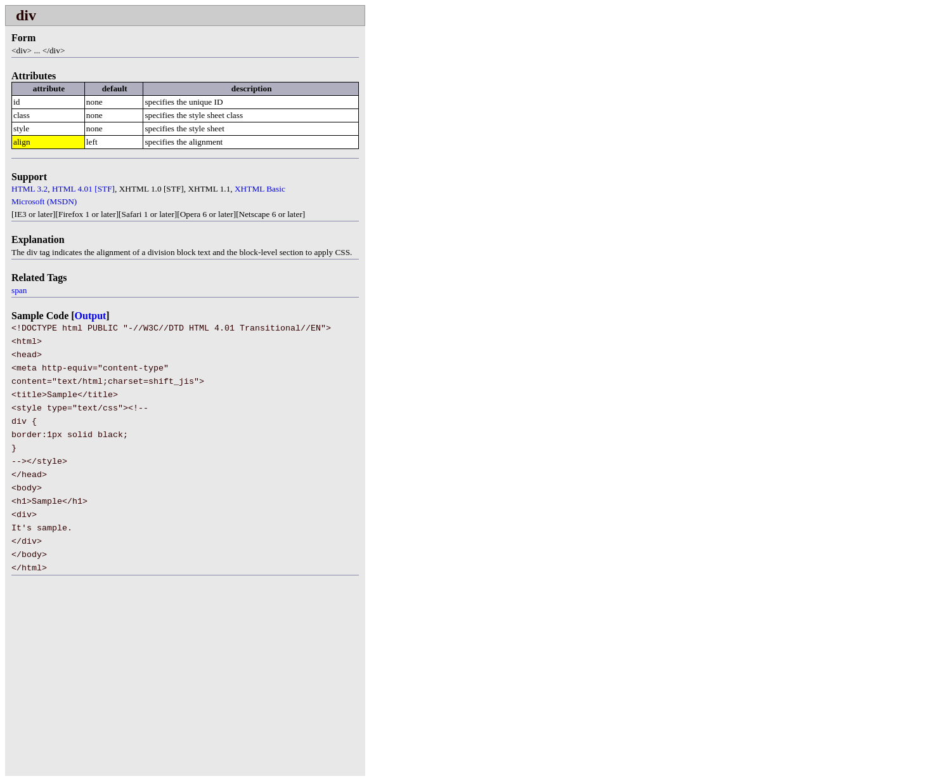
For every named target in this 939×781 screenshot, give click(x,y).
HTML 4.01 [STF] (83, 189)
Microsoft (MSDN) (44, 201)
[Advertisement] (111, 683)
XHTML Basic (260, 189)
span (19, 290)
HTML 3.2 (29, 189)
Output (91, 315)
